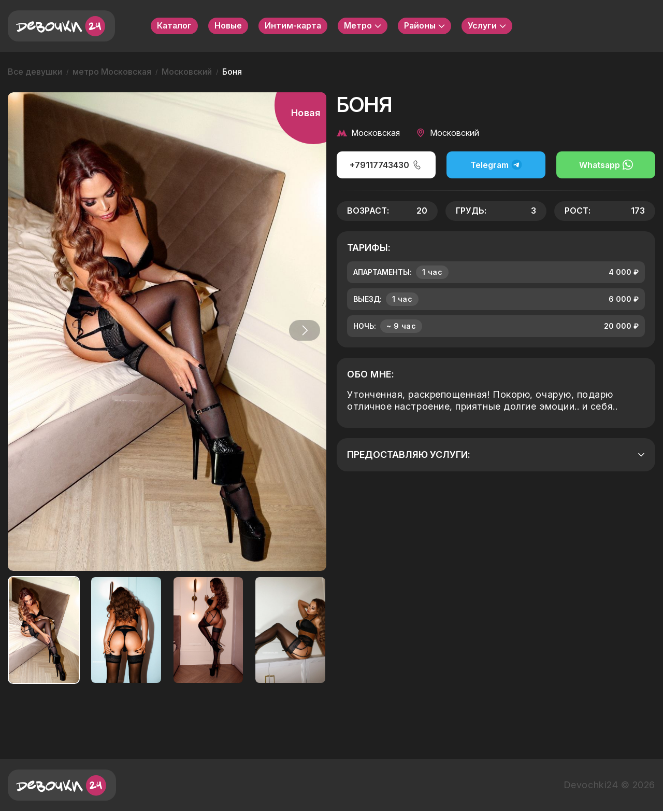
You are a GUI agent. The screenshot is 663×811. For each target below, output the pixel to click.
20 (421, 210)
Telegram (496, 164)
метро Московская (112, 71)
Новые (228, 25)
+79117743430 (386, 165)
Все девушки (35, 71)
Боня (232, 71)
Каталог (174, 25)
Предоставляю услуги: (496, 454)
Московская (368, 133)
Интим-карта (293, 25)
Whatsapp (606, 164)
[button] (302, 330)
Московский (187, 71)
